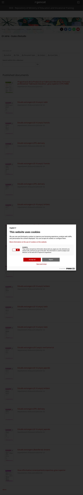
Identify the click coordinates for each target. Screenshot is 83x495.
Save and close (41, 264)
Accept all (32, 259)
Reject (51, 259)
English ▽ (13, 228)
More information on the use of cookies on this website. (28, 242)
